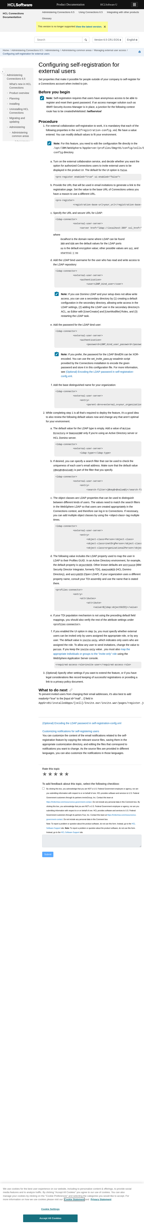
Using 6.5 (91, 12)
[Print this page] (140, 52)
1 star (45, 783)
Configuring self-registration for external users (26, 54)
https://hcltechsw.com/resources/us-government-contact (69, 811)
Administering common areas (77, 50)
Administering (52, 50)
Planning (14, 98)
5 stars (67, 783)
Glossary (47, 18)
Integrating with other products (123, 12)
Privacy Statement (101, 1200)
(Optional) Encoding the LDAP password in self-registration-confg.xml (81, 732)
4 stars (61, 783)
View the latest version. (89, 26)
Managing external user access (110, 50)
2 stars (50, 783)
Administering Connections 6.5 (58, 12)
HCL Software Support (70, 841)
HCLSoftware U (108, 4)
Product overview (19, 93)
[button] (5, 75)
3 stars (56, 783)
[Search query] (61, 40)
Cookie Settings (50, 1209)
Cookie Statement (74, 1200)
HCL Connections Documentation (13, 15)
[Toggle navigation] (134, 4)
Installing (14, 103)
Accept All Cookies (50, 1219)
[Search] (85, 40)
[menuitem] (58, 12)
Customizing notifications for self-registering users (70, 740)
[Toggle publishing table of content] (3, 72)
